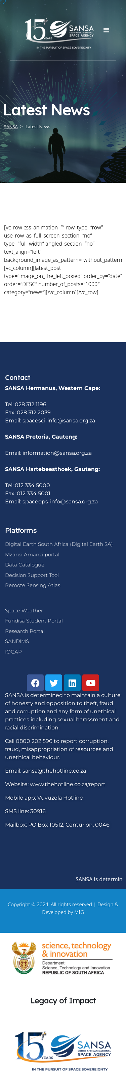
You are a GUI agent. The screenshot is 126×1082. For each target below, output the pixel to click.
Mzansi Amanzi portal (32, 554)
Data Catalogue (24, 564)
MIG (79, 912)
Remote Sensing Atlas (32, 585)
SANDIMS (17, 641)
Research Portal (25, 631)
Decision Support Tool (32, 575)
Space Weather (24, 610)
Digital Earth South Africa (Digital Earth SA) (59, 544)
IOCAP (13, 651)
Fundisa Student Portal (34, 620)
